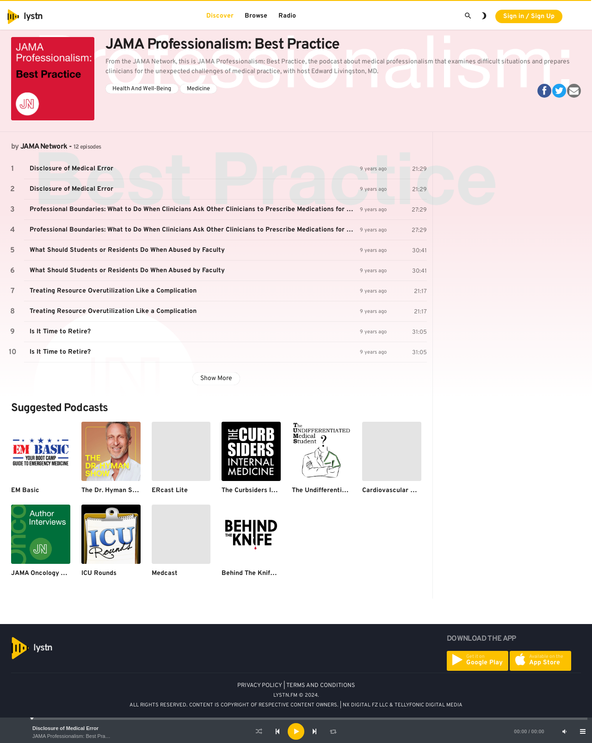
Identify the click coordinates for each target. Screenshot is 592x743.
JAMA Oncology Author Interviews (63, 573)
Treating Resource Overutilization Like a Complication (113, 291)
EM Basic (25, 490)
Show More (216, 378)
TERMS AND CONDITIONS (320, 685)
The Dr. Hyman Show (112, 490)
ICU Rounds (99, 573)
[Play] (296, 731)
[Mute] (564, 731)
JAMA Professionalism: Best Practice (74, 736)
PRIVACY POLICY (259, 685)
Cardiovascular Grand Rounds (407, 490)
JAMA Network (43, 146)
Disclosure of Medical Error (65, 728)
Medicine (198, 89)
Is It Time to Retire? (60, 332)
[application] (296, 731)
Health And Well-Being (141, 89)
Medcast (165, 573)
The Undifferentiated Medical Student (349, 490)
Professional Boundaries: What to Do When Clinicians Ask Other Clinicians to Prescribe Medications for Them (195, 209)
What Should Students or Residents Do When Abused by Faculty (127, 250)
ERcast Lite (170, 490)
